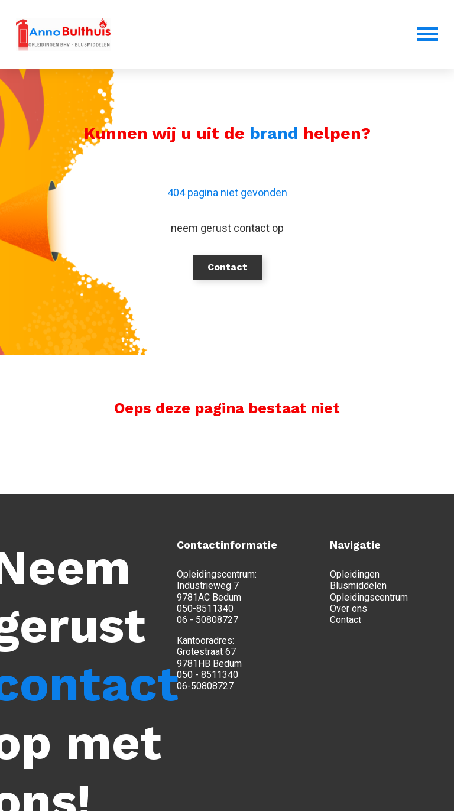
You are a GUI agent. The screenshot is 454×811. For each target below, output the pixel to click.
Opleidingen (355, 574)
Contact (227, 267)
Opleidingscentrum (369, 597)
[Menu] (411, 34)
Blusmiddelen (358, 585)
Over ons (348, 608)
